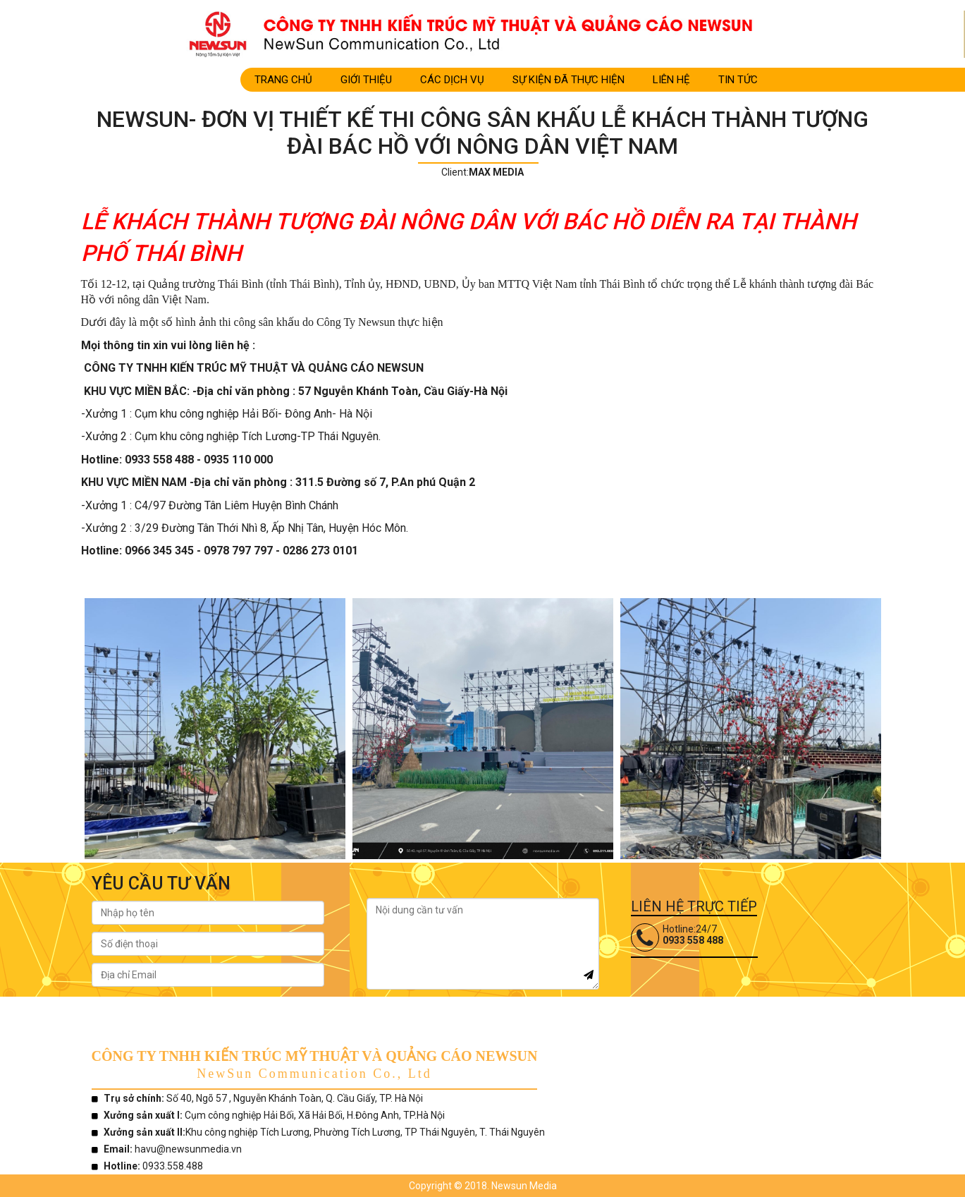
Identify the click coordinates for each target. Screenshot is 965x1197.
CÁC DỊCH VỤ (452, 79)
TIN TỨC (738, 79)
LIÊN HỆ (671, 79)
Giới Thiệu (366, 79)
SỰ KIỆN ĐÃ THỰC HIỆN (568, 79)
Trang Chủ (283, 79)
